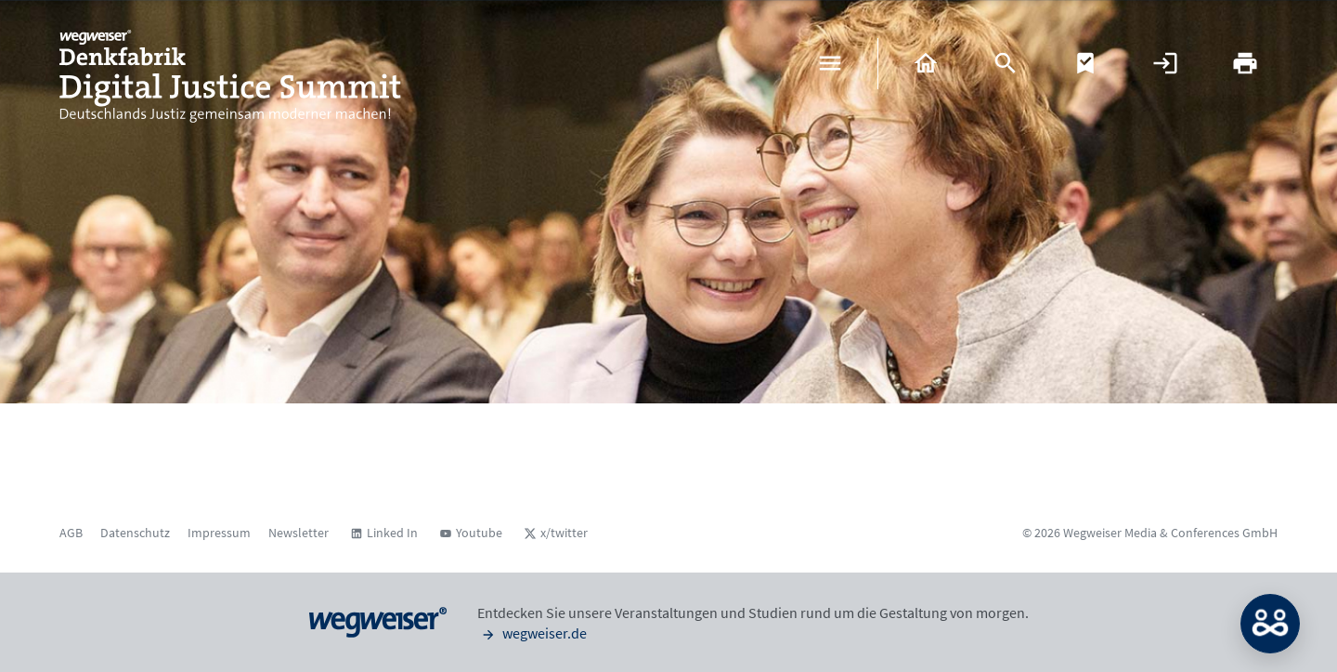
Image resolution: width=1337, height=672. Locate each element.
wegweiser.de (532, 633)
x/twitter (564, 532)
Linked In (392, 532)
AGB (71, 532)
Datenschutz (135, 532)
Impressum (219, 532)
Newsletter (298, 532)
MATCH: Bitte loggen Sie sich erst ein (1270, 623)
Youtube (479, 532)
